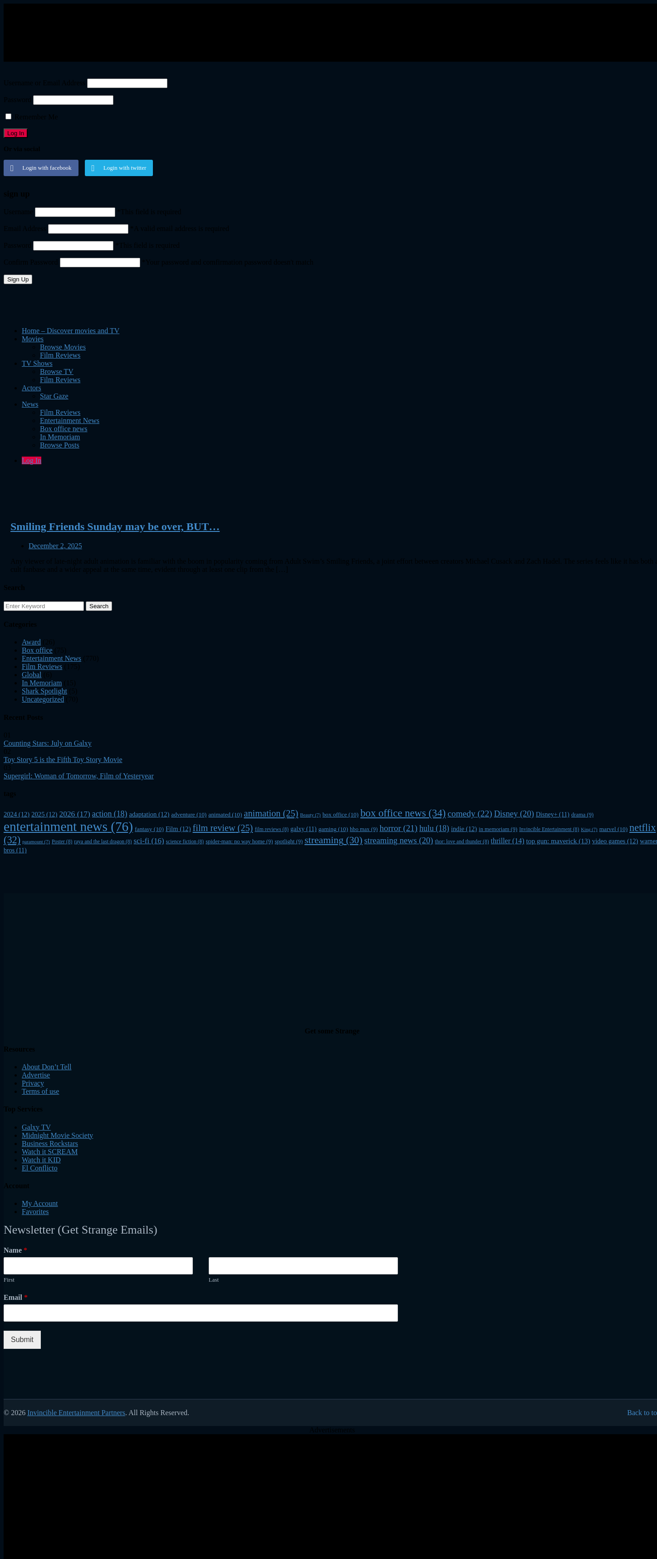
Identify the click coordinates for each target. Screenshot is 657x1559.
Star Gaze (54, 396)
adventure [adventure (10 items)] (188, 814)
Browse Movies (63, 347)
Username (18, 212)
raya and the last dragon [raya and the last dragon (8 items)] (103, 842)
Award (31, 642)
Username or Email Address (44, 83)
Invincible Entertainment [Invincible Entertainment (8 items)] (549, 829)
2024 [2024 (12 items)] (16, 814)
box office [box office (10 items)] (341, 814)
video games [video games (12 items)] (615, 841)
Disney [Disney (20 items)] (514, 813)
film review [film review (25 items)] (223, 828)
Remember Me (31, 117)
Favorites (35, 1211)
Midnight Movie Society (57, 1135)
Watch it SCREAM (50, 1152)
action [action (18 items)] (109, 813)
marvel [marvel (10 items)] (613, 829)
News (30, 404)
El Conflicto (40, 1168)
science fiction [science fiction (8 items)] (185, 842)
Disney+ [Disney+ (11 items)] (552, 814)
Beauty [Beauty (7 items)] (310, 814)
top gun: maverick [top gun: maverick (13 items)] (558, 841)
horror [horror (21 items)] (398, 828)
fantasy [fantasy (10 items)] (149, 829)
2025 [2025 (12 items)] (44, 814)
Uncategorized (43, 699)
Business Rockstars (50, 1143)
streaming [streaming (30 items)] (333, 840)
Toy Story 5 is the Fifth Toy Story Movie (63, 759)
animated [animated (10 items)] (225, 814)
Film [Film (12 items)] (178, 828)
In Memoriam (42, 683)
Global (32, 675)
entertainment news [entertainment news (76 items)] (68, 826)
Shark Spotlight (44, 691)
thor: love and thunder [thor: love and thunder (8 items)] (462, 842)
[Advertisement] (224, 32)
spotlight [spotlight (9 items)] (289, 841)
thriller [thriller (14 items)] (508, 841)
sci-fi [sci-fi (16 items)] (148, 840)
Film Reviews (60, 355)
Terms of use (40, 1091)
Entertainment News (69, 420)
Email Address (25, 228)
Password (17, 99)
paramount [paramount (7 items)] (36, 841)
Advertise (36, 1075)
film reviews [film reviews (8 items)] (272, 829)
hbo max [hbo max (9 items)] (364, 829)
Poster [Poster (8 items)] (62, 842)
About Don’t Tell (46, 1067)
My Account (40, 1203)
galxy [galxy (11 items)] (303, 828)
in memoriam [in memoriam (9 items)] (498, 829)
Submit (22, 1339)
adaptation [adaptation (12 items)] (149, 814)
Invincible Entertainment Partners (76, 1412)
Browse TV (57, 371)
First (9, 1279)
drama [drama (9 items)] (582, 814)
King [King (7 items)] (589, 829)
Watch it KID (41, 1160)
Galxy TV (36, 1127)
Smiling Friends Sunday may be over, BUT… (115, 526)
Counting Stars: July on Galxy (48, 743)
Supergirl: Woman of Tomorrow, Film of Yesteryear (79, 776)
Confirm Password (31, 262)
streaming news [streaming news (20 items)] (398, 840)
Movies (33, 339)
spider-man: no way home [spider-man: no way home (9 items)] (239, 841)
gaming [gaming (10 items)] (333, 829)
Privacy (33, 1083)
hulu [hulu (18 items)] (434, 828)
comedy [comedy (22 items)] (469, 813)
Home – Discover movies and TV (70, 330)
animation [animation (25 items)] (271, 813)
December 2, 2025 (55, 546)
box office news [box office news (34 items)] (403, 813)
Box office (37, 650)
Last (214, 1279)
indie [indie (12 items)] (464, 828)
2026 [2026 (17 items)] (74, 813)
